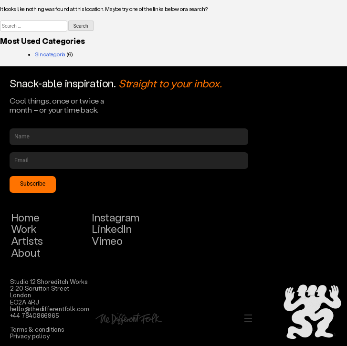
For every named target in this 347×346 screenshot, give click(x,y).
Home (25, 217)
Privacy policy (30, 336)
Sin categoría (50, 54)
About (26, 253)
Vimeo (107, 241)
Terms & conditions (37, 329)
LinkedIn (111, 229)
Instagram (115, 217)
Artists (27, 241)
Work (24, 229)
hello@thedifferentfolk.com (49, 308)
